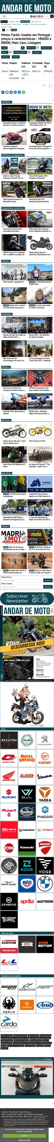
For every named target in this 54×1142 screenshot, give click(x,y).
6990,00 (48, 71)
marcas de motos (36, 21)
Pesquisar (48, 580)
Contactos (5, 1112)
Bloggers (39, 1046)
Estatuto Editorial (25, 1112)
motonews (26, 24)
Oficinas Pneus (35, 1040)
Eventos (5, 526)
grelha (8, 30)
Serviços (4, 1048)
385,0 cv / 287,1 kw (26, 75)
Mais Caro (31, 48)
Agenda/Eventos (20, 1035)
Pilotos (47, 1046)
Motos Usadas (6, 1035)
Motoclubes (29, 1046)
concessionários (6, 24)
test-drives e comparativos (38, 24)
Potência (5, 57)
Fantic (4, 52)
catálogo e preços (14, 21)
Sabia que (6, 420)
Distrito (15, 57)
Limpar (4, 48)
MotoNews (7, 102)
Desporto (6, 367)
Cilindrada (37, 52)
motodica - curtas (6, 27)
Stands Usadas (7, 1040)
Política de (24, 1140)
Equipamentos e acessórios (13, 208)
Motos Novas (33, 1035)
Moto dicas (7, 473)
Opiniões (6, 261)
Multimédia (7, 314)
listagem (13, 30)
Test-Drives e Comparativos (13, 155)
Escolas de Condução (15, 1046)
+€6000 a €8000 (20, 52)
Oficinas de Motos (21, 1040)
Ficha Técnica (13, 1112)
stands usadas (16, 24)
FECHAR (24, 1136)
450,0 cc (36, 71)
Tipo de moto (46, 48)
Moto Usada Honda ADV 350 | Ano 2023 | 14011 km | (27, 1076)
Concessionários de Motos (40, 1038)
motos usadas (25, 21)
